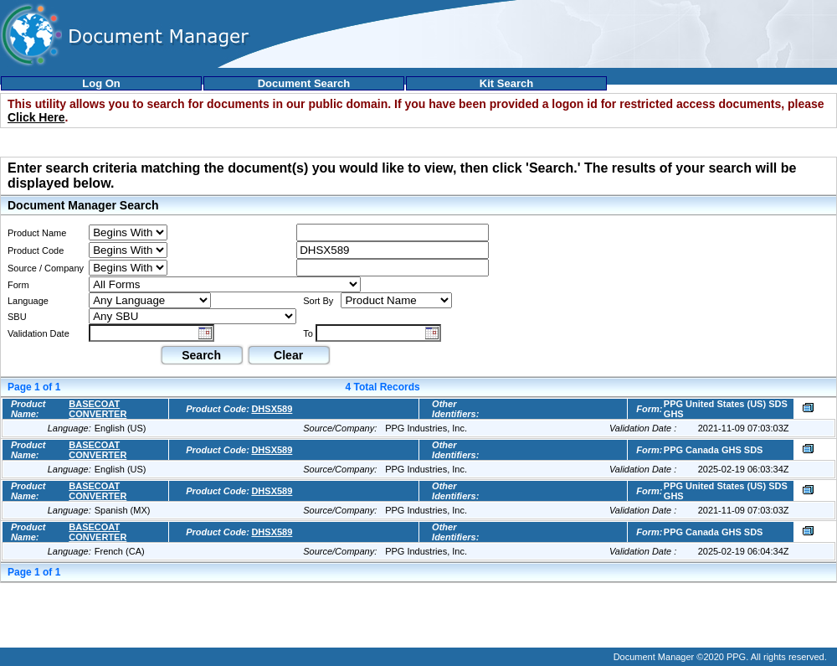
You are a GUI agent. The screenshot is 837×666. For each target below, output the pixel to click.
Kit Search (506, 83)
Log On (101, 83)
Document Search (304, 83)
